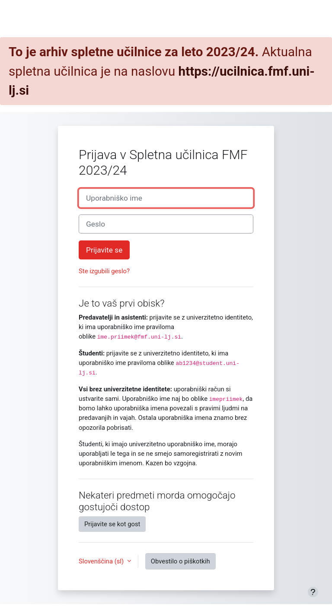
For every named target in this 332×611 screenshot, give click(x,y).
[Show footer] (313, 592)
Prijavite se (104, 250)
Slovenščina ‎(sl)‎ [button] (102, 561)
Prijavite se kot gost (112, 524)
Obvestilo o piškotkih (180, 561)
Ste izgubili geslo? (104, 271)
